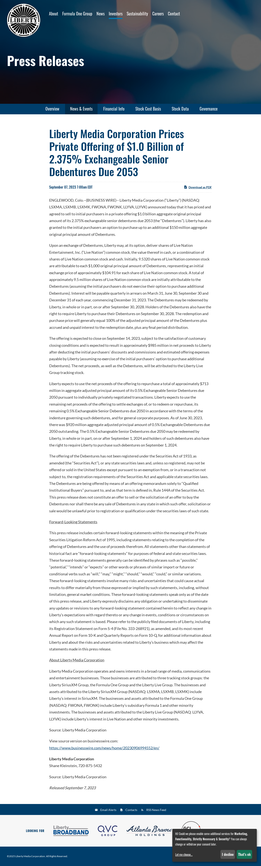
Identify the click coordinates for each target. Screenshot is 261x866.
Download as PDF (198, 189)
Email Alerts (108, 810)
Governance (209, 108)
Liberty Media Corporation (30, 856)
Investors (115, 13)
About (53, 13)
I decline (228, 854)
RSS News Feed (156, 810)
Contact (174, 13)
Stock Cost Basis (148, 108)
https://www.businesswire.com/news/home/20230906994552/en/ (104, 750)
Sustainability (137, 13)
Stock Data (180, 108)
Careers (158, 13)
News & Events (81, 108)
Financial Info (114, 108)
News (101, 13)
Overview (52, 108)
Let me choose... (184, 854)
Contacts (131, 810)
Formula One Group (77, 13)
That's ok (244, 854)
